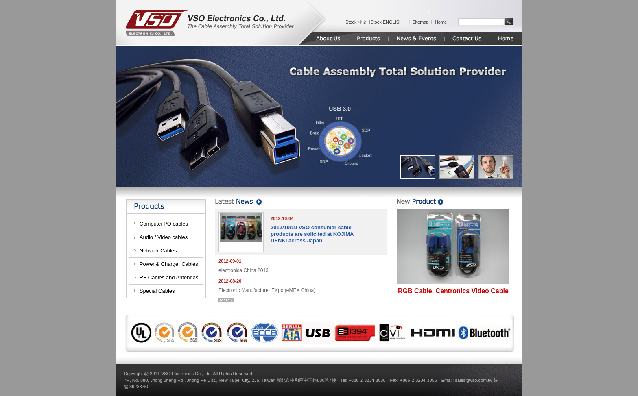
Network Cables (158, 251)
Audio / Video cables (164, 237)
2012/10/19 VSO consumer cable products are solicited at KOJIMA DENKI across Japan (312, 234)
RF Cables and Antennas (169, 277)
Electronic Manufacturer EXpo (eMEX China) (266, 290)
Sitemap (420, 22)
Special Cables (157, 291)
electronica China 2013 (243, 270)
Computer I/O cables (164, 224)
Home (441, 22)
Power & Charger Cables (169, 264)
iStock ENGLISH (385, 22)
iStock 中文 (356, 22)
